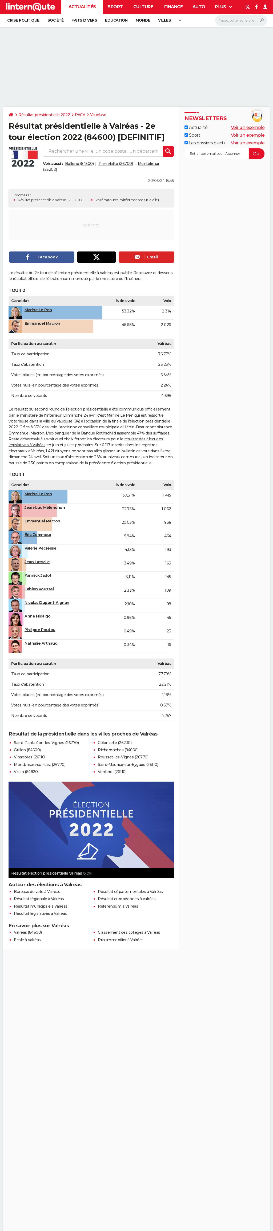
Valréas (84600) (28, 932)
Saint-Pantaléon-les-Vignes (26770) (46, 742)
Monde (143, 20)
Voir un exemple (248, 127)
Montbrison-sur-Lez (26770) (39, 764)
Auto (198, 6)
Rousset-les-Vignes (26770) (123, 757)
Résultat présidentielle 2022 (44, 114)
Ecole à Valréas (27, 939)
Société (55, 20)
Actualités (82, 6)
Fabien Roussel (39, 589)
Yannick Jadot (38, 575)
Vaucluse (98, 114)
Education (116, 20)
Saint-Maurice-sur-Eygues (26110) (128, 764)
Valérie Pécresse (40, 548)
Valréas (101, 200)
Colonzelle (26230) (114, 742)
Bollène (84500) (79, 163)
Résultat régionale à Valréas (39, 898)
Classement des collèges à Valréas (129, 932)
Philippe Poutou (40, 629)
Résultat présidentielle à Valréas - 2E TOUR (50, 200)
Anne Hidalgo (37, 616)
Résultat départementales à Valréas (130, 891)
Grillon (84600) (27, 749)
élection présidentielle (87, 409)
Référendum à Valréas (118, 906)
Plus (224, 6)
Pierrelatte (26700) (116, 163)
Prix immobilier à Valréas (120, 939)
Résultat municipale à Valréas (40, 906)
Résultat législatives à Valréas (40, 913)
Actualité (195, 127)
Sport (115, 6)
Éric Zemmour (38, 534)
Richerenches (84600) (118, 749)
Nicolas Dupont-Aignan (47, 602)
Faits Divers (84, 20)
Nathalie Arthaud (41, 643)
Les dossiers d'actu (205, 142)
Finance (173, 6)
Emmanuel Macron (42, 323)
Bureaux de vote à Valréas (37, 891)
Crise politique (23, 20)
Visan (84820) (26, 771)
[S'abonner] (224, 153)
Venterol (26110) (112, 771)
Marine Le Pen (38, 309)
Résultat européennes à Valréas (126, 898)
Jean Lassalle (37, 561)
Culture (143, 6)
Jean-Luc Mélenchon (45, 507)
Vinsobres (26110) (30, 757)
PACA (80, 114)
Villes (164, 20)
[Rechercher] (241, 20)
